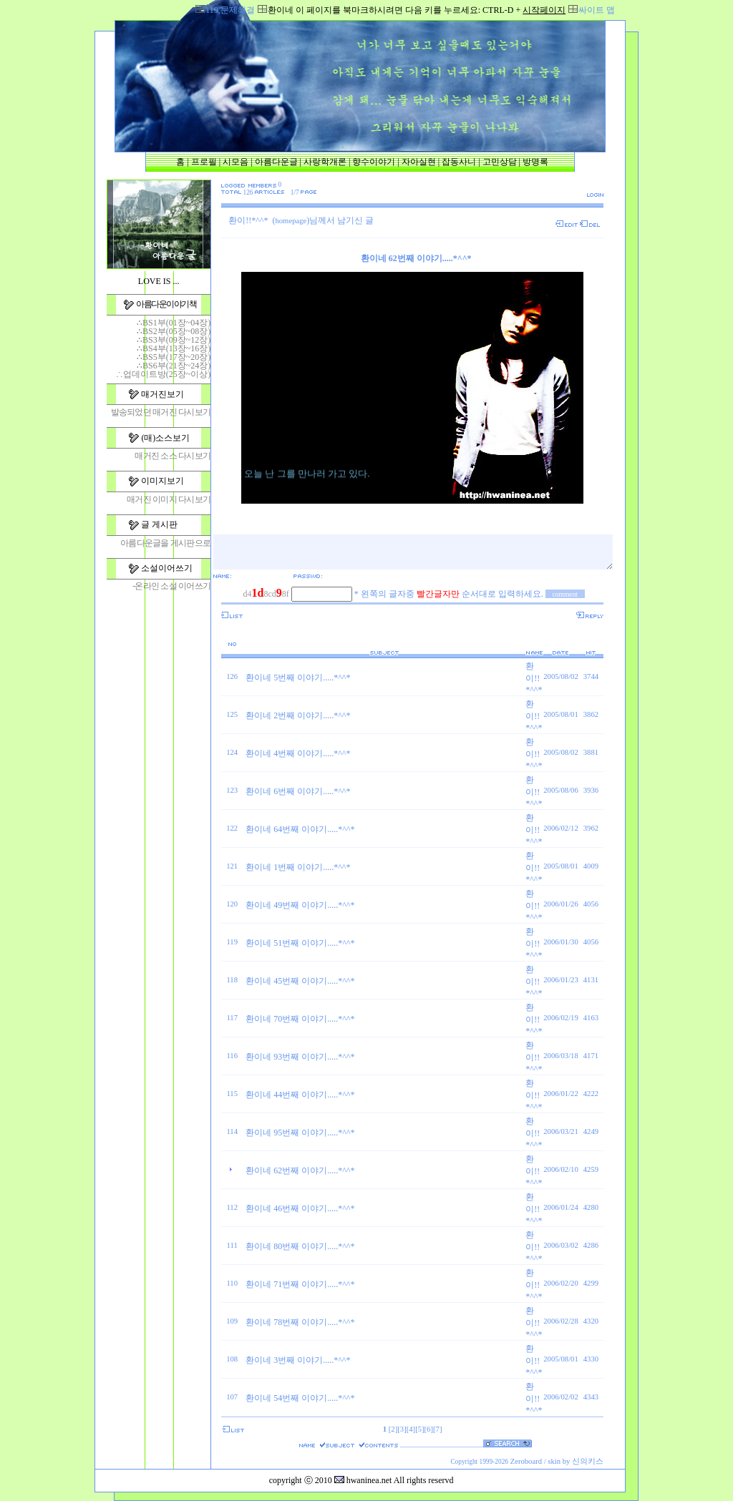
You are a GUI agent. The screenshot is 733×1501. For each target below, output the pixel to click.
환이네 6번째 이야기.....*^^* (298, 791)
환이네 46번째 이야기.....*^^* (300, 1208)
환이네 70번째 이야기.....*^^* (300, 1019)
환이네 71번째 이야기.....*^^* (300, 1284)
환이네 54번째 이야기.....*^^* (300, 1398)
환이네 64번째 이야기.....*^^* (300, 829)
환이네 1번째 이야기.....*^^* (298, 867)
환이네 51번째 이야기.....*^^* (300, 943)
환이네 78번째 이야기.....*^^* (300, 1322)
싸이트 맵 (596, 10)
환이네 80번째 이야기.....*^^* (300, 1246)
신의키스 (587, 1461)
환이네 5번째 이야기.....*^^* (298, 678)
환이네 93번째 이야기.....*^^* (300, 1057)
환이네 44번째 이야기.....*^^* (300, 1095)
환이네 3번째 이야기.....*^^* (298, 1360)
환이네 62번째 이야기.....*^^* (300, 1170)
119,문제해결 (230, 10)
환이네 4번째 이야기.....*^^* (298, 753)
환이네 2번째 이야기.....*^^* (298, 715)
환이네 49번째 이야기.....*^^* (300, 905)
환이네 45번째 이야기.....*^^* (300, 981)
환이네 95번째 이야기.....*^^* (300, 1133)
